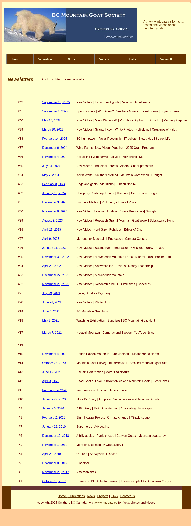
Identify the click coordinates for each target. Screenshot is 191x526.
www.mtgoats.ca (160, 21)
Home (14, 59)
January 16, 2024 (54, 193)
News (71, 59)
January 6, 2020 (53, 408)
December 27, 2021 (55, 275)
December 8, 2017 (54, 463)
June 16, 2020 (51, 372)
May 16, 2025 (51, 120)
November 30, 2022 (55, 256)
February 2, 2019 (53, 417)
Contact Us (166, 59)
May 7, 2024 (50, 175)
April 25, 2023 (51, 229)
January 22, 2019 (54, 426)
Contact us (127, 496)
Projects (104, 59)
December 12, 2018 (55, 435)
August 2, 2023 (52, 220)
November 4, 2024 (54, 156)
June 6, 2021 (51, 311)
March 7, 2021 (52, 332)
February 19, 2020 (54, 390)
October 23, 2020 (54, 363)
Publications (45, 59)
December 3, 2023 (54, 202)
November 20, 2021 (55, 284)
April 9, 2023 (50, 238)
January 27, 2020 (54, 399)
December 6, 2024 (54, 147)
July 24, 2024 (51, 166)
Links (132, 59)
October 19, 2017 (54, 481)
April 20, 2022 (51, 266)
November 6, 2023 (54, 211)
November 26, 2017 (55, 472)
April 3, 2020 (50, 381)
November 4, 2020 (54, 353)
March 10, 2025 (52, 129)
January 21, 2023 (54, 247)
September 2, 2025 (55, 111)
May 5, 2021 (50, 320)
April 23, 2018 (51, 454)
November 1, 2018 (54, 444)
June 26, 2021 (51, 302)
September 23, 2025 (56, 102)
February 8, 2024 (53, 184)
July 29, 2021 (51, 293)
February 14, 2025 (54, 138)
